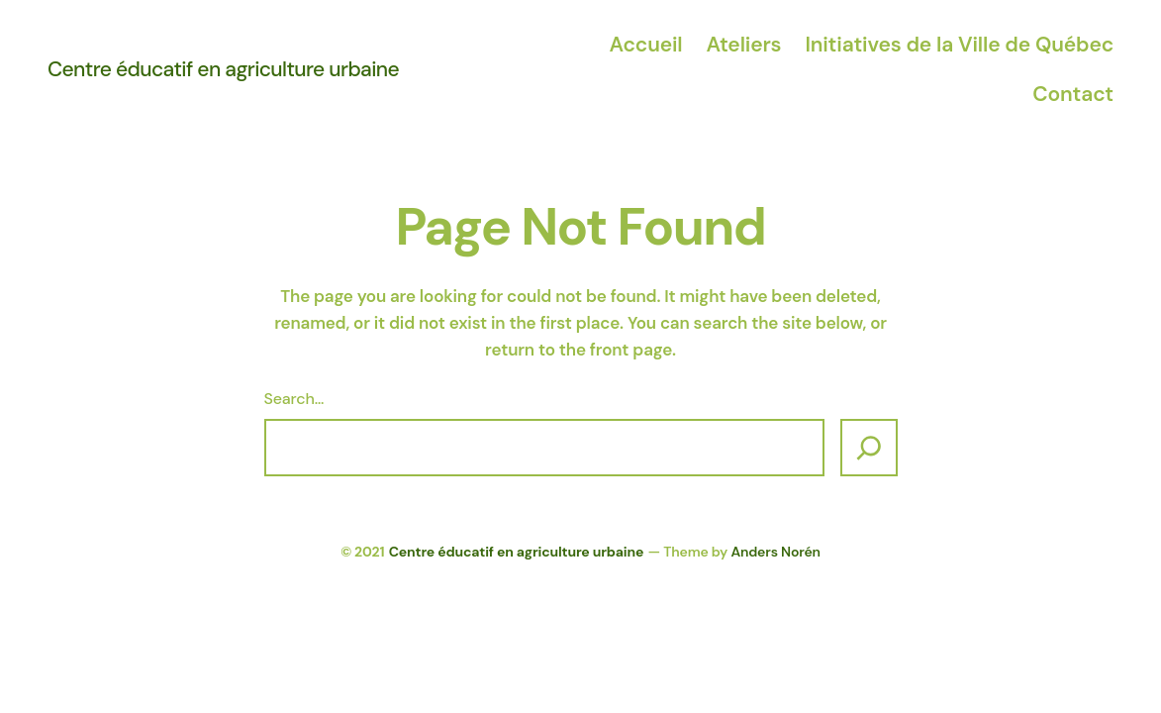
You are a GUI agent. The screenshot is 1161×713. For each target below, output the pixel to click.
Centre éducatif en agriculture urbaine (223, 69)
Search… (294, 398)
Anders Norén (775, 551)
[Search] (869, 447)
